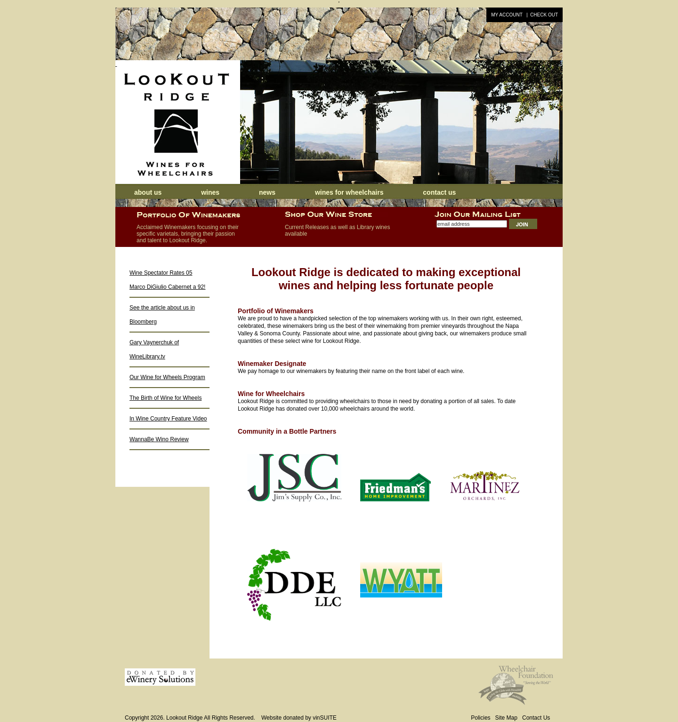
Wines (210, 192)
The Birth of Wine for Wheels (165, 398)
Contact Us (439, 192)
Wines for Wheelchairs (349, 192)
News (268, 192)
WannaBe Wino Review (159, 439)
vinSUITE (325, 717)
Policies (480, 717)
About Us (147, 192)
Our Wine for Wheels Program (167, 377)
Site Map (506, 717)
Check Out (544, 14)
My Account (506, 14)
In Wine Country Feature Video (168, 418)
